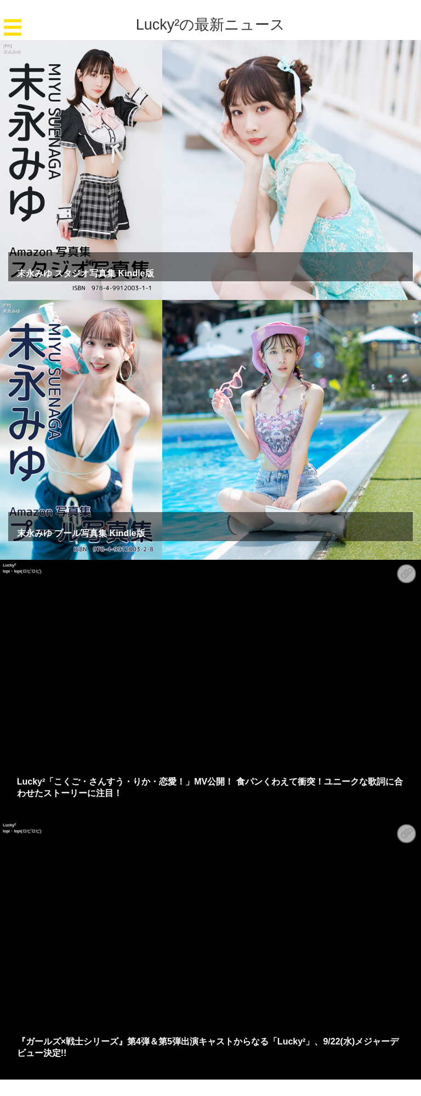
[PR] (7, 45)
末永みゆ (11, 51)
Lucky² (9, 565)
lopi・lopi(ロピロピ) (22, 571)
